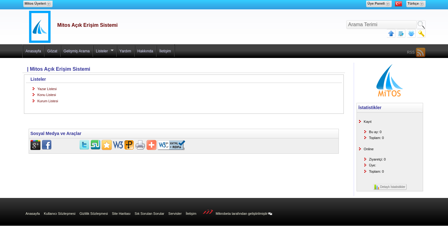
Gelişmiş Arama (76, 51)
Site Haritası (121, 213)
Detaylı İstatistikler (389, 187)
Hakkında (145, 51)
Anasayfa (33, 51)
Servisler (175, 213)
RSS (411, 52)
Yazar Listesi (47, 89)
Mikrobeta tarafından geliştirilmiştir (235, 212)
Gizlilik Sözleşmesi (94, 213)
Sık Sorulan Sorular (149, 213)
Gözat (52, 51)
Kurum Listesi (47, 101)
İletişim (165, 51)
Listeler (103, 52)
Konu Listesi (46, 95)
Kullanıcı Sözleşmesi (60, 213)
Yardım (125, 51)
